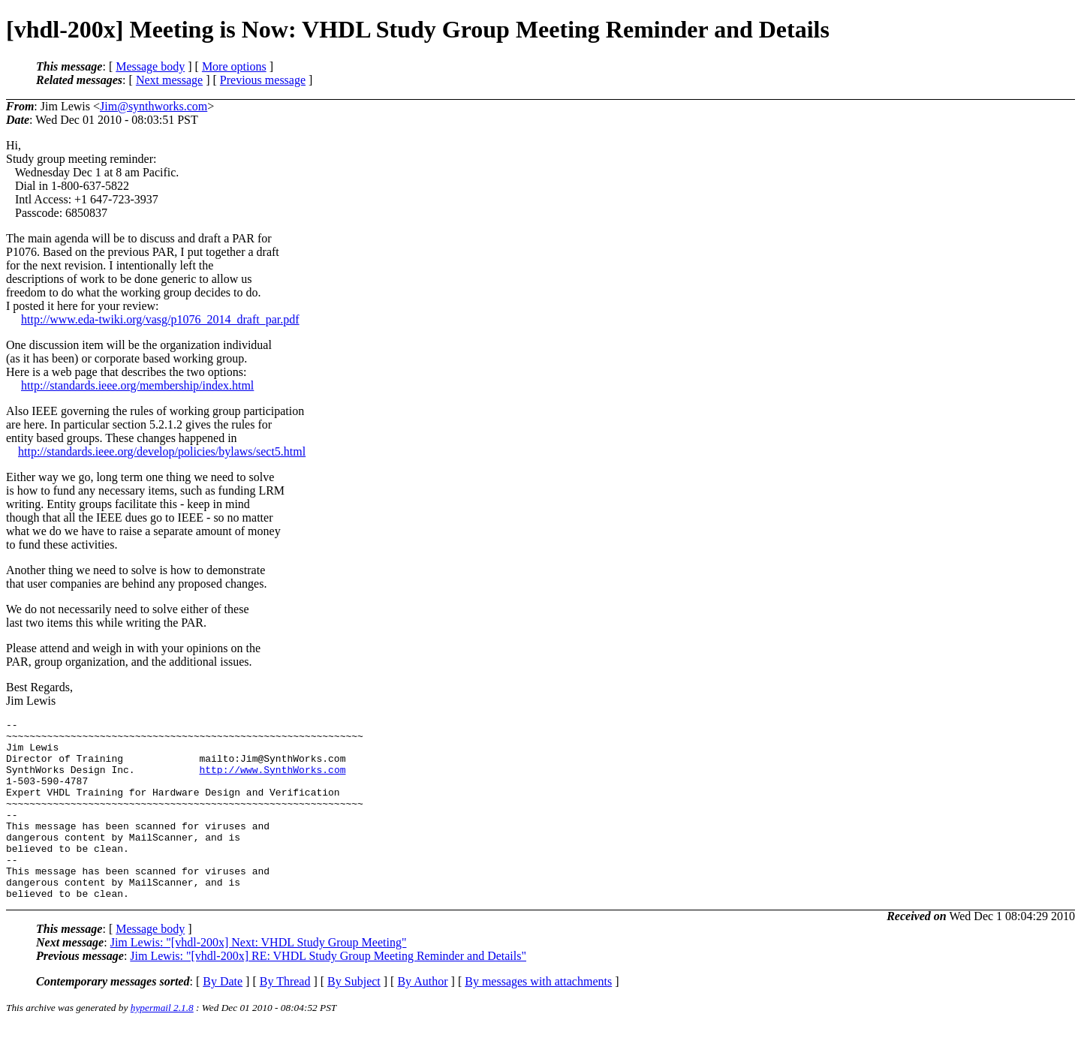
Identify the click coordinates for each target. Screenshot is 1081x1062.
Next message (169, 80)
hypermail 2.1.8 (162, 1043)
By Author (422, 1017)
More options (234, 66)
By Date (222, 1017)
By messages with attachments (538, 1017)
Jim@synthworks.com (153, 106)
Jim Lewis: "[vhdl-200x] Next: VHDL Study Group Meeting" (258, 978)
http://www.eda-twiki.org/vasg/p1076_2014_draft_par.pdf (160, 319)
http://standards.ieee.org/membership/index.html (137, 385)
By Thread (285, 1017)
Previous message (263, 80)
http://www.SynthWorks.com (272, 780)
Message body (150, 66)
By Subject (354, 1017)
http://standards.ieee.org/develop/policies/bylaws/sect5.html (162, 451)
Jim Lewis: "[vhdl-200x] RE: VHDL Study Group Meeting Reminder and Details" (328, 991)
